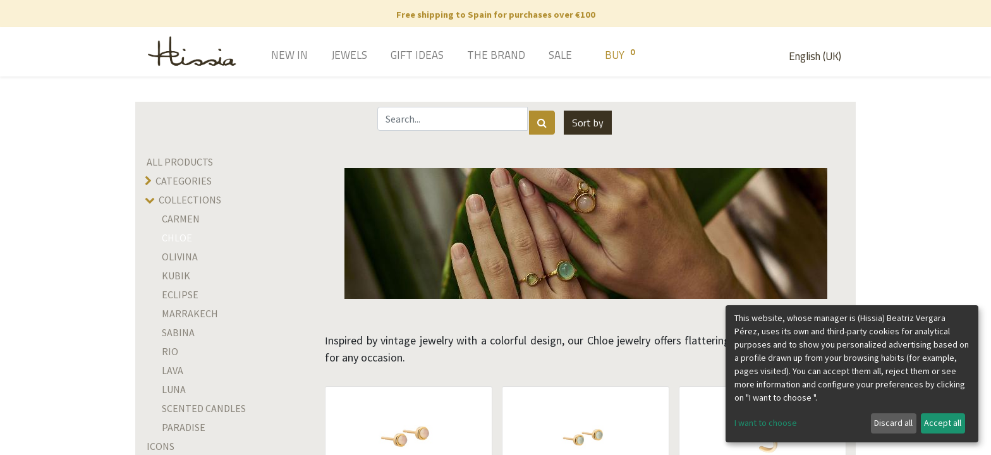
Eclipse (180, 294)
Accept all (942, 422)
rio (170, 351)
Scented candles (204, 408)
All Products (180, 161)
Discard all (893, 422)
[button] (588, 123)
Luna (174, 389)
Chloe (177, 237)
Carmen (181, 218)
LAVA (172, 370)
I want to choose (765, 422)
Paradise (183, 427)
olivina (180, 256)
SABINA (178, 332)
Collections (190, 199)
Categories (183, 180)
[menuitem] (271, 56)
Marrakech (190, 313)
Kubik (176, 275)
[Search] (542, 123)
